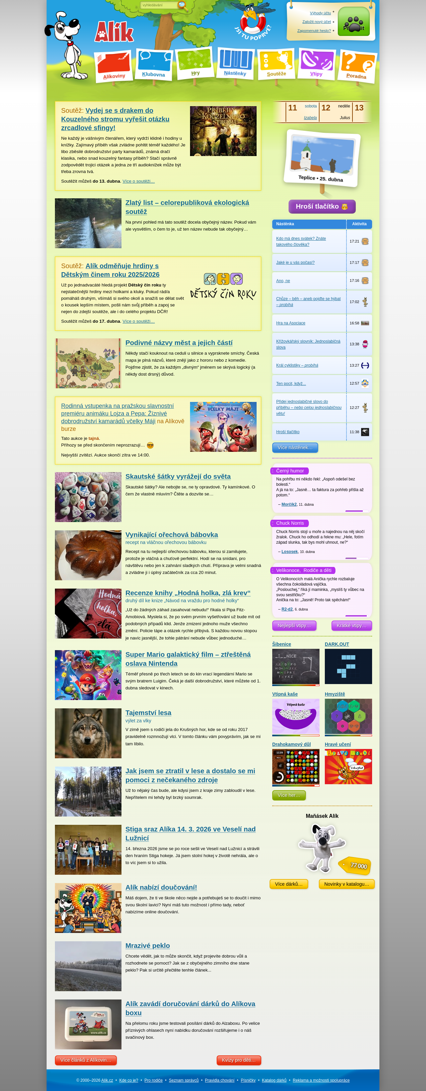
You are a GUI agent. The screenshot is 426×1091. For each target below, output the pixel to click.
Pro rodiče (153, 1080)
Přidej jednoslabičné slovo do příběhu (308, 409)
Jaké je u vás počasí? (295, 264)
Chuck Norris (290, 525)
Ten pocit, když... (291, 385)
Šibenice (296, 664)
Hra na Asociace (290, 325)
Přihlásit (353, 30)
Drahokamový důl (296, 765)
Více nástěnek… (295, 449)
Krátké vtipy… (352, 627)
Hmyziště (348, 715)
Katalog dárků (274, 1080)
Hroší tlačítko (322, 207)
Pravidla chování (220, 1080)
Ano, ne (283, 282)
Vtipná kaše (296, 715)
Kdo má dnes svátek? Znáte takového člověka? (301, 243)
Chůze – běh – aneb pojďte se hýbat (308, 303)
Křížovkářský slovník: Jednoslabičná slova (308, 346)
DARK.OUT (348, 664)
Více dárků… (289, 885)
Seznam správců (184, 1080)
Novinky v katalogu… (346, 885)
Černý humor (290, 472)
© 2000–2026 (94, 1080)
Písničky (248, 1080)
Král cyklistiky (297, 367)
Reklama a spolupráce (321, 1080)
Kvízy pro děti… (239, 1060)
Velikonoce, (288, 572)
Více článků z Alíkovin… (85, 1060)
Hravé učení (348, 765)
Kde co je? (128, 1080)
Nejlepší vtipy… (294, 627)
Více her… (289, 797)
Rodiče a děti (317, 572)
